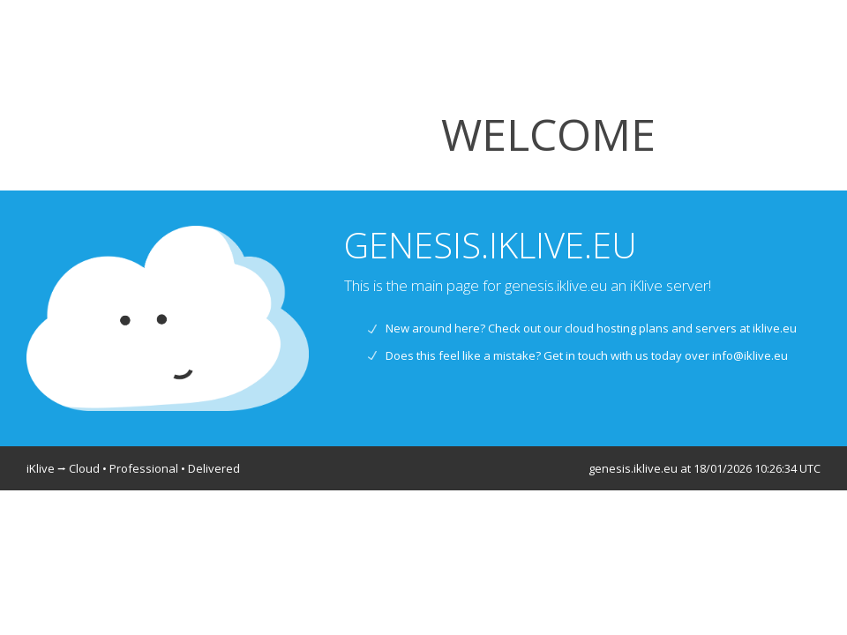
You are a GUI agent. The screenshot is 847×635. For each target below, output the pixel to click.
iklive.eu (775, 328)
